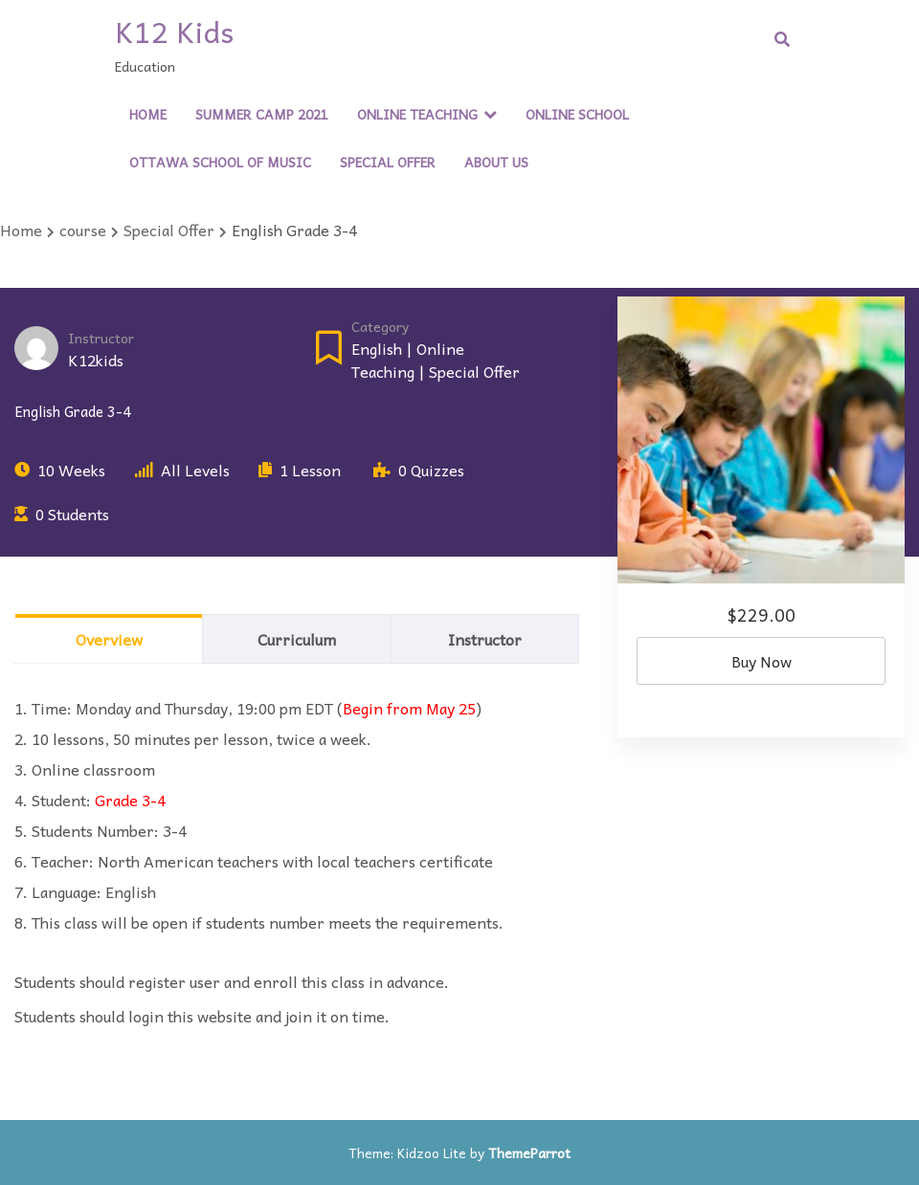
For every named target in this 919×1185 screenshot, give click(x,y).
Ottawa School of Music (220, 161)
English (376, 348)
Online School (577, 113)
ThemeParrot (529, 1152)
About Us (496, 161)
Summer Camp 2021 (261, 113)
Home (148, 113)
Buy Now (761, 660)
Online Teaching (417, 113)
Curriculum (297, 638)
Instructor (101, 338)
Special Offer (388, 161)
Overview (109, 638)
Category (380, 327)
